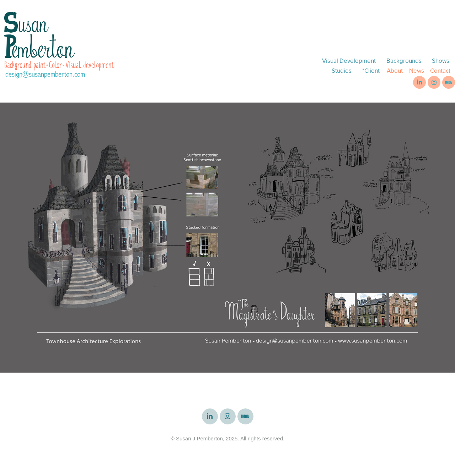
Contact (440, 70)
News (416, 70)
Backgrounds (404, 60)
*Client (371, 70)
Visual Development (349, 60)
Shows (440, 60)
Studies (342, 70)
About (395, 70)
